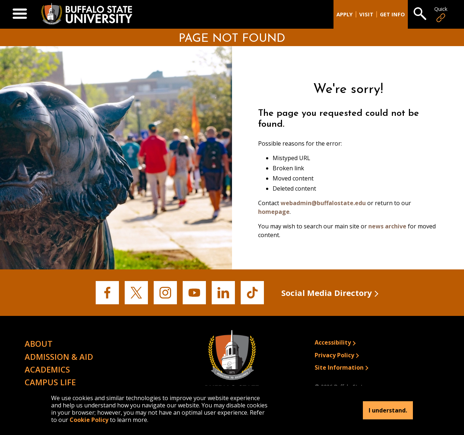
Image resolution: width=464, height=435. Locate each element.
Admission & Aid (59, 356)
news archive (387, 226)
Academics (47, 369)
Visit (366, 14)
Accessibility (333, 342)
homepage (274, 212)
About (39, 343)
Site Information (339, 367)
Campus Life (50, 382)
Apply (344, 14)
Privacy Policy (334, 355)
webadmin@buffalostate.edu (323, 203)
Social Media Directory (326, 292)
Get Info (392, 14)
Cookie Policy (89, 420)
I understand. (388, 410)
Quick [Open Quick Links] (440, 14)
